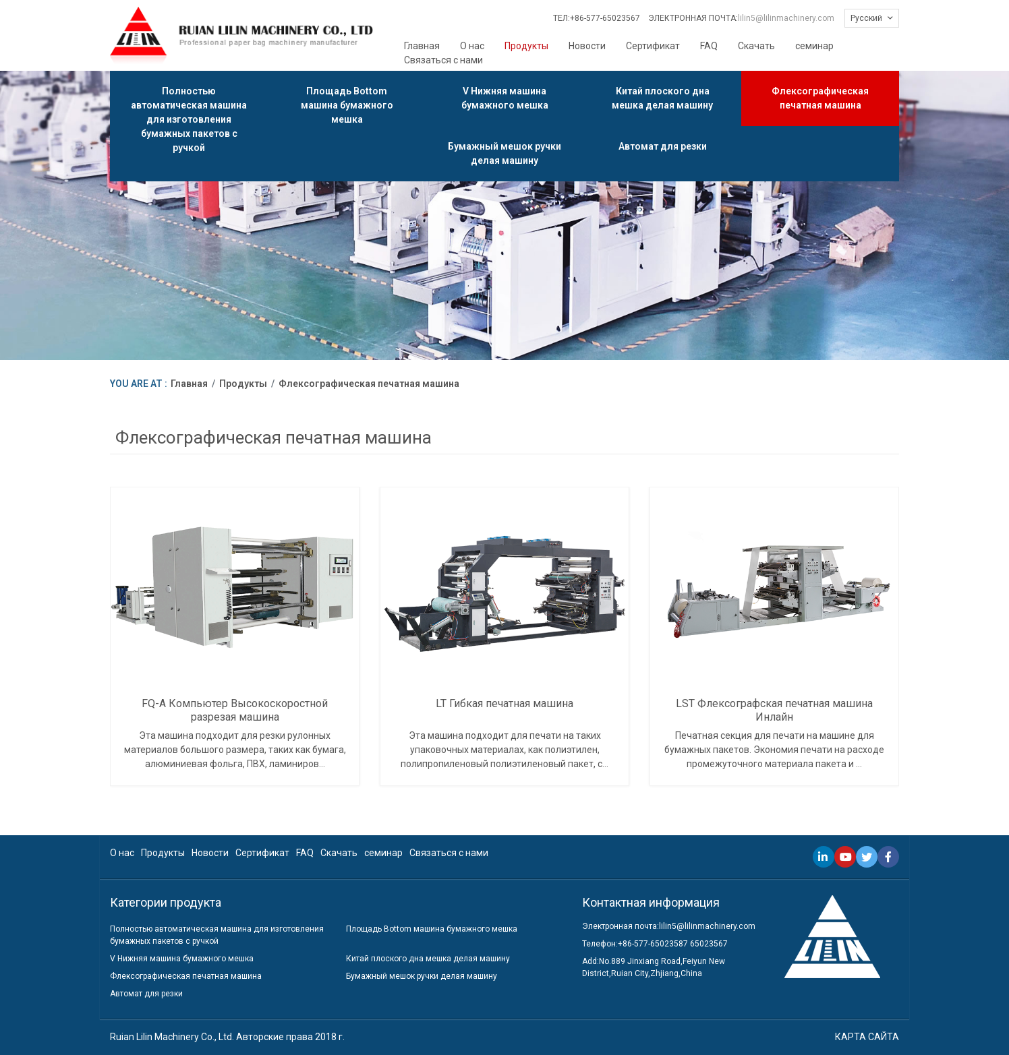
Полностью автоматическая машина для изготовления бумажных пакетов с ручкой (189, 119)
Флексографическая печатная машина (820, 98)
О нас (472, 45)
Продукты (526, 45)
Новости (587, 45)
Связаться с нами (443, 60)
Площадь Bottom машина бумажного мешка (347, 105)
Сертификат (653, 45)
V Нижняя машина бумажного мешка (504, 98)
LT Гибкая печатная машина (504, 703)
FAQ (709, 45)
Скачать (756, 45)
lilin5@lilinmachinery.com (786, 18)
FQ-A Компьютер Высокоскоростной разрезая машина (235, 710)
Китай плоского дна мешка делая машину (662, 98)
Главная (422, 45)
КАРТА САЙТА (867, 1036)
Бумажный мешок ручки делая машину (504, 153)
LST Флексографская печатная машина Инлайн (774, 710)
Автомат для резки (662, 146)
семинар (814, 45)
